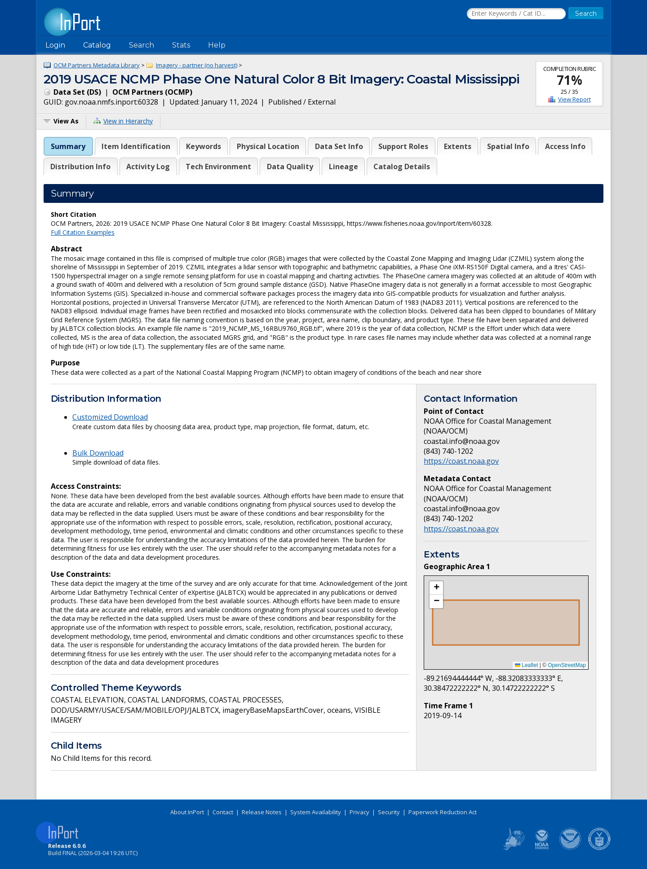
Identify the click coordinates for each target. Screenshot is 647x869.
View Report (574, 99)
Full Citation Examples (83, 232)
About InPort (187, 812)
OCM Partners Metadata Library (96, 65)
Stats (181, 45)
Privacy (359, 812)
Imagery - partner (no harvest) (196, 65)
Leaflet (526, 665)
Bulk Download (98, 453)
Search (141, 45)
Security (389, 812)
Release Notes (262, 812)
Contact (223, 812)
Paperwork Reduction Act (442, 812)
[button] (436, 588)
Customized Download (110, 417)
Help (217, 45)
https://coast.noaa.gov (461, 461)
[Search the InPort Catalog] (516, 14)
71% (569, 79)
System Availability (315, 812)
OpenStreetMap (567, 665)
